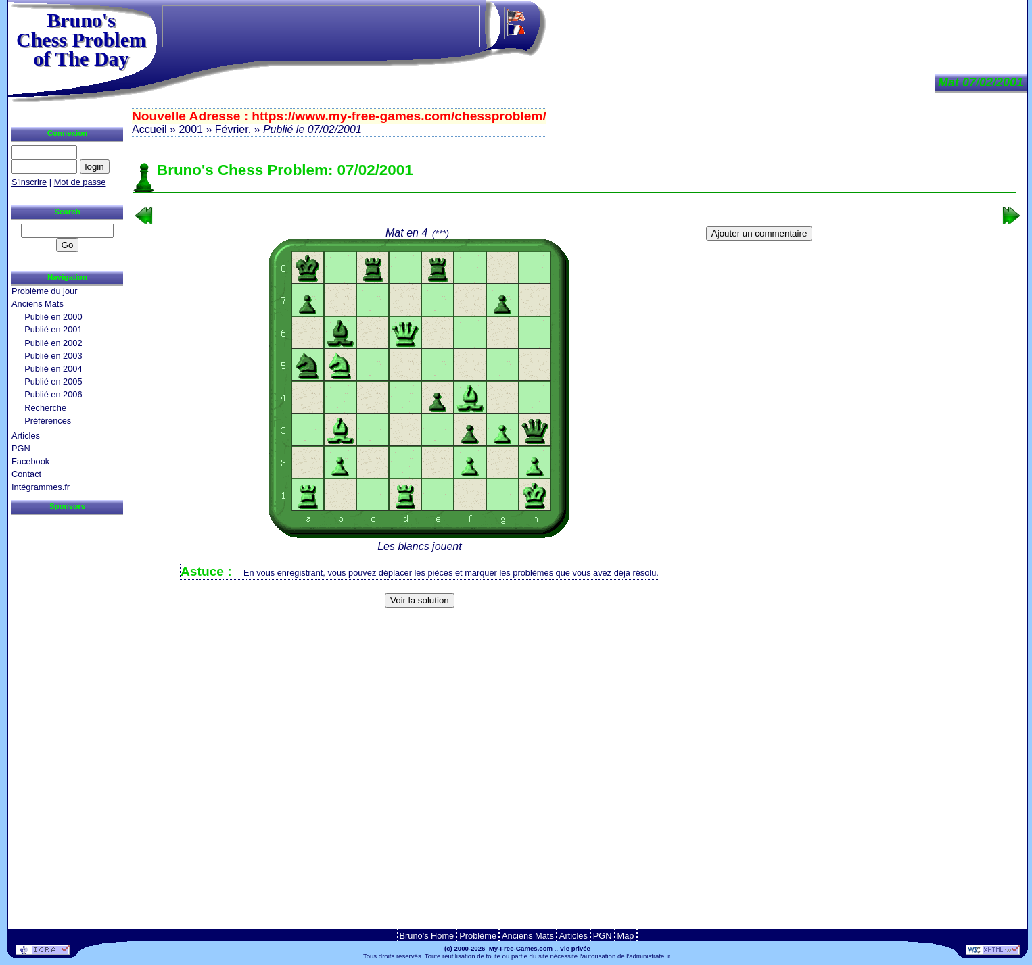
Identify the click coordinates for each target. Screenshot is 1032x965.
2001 (191, 129)
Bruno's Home (427, 936)
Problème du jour (44, 291)
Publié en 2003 (53, 356)
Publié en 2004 (53, 369)
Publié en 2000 (53, 317)
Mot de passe (80, 182)
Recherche (45, 408)
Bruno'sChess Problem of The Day (81, 39)
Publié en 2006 (53, 394)
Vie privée (575, 948)
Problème (477, 936)
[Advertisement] (575, 634)
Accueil (149, 129)
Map (625, 936)
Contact (26, 474)
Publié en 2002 (53, 343)
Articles (25, 435)
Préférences (47, 421)
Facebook (30, 461)
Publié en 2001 (53, 329)
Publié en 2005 (53, 381)
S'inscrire (29, 182)
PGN (20, 448)
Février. (233, 129)
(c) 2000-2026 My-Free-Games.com (498, 948)
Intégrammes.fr (40, 487)
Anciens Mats (37, 304)
